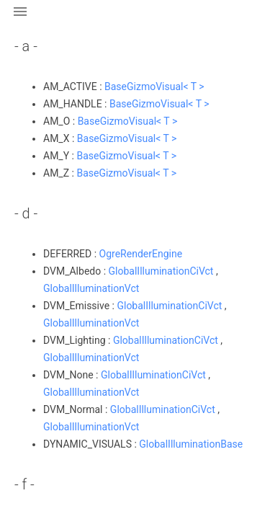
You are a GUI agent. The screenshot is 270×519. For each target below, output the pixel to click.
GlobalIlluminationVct (91, 288)
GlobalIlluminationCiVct (161, 271)
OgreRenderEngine (141, 254)
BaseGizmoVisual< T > (154, 86)
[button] (20, 20)
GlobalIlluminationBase (191, 444)
